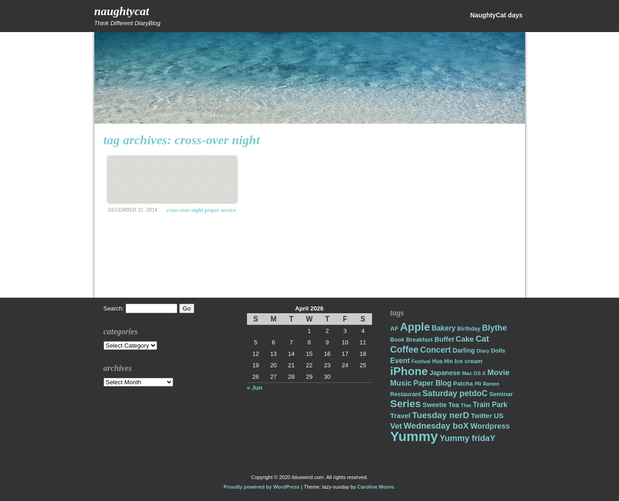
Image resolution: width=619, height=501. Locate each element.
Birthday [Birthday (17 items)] (469, 329)
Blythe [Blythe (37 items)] (494, 327)
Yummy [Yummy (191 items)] (414, 436)
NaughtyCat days (496, 15)
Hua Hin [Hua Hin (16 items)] (442, 361)
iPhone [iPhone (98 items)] (409, 371)
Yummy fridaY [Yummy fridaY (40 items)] (467, 438)
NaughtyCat (121, 11)
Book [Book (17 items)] (397, 340)
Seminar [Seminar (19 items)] (501, 394)
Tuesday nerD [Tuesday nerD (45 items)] (440, 415)
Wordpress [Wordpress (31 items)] (489, 426)
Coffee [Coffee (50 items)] (404, 349)
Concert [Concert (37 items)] (435, 349)
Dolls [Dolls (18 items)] (498, 350)
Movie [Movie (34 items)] (498, 372)
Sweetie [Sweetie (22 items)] (434, 404)
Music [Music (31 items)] (401, 383)
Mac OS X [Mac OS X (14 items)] (473, 373)
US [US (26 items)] (499, 415)
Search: (114, 308)
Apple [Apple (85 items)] (415, 327)
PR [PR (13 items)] (478, 384)
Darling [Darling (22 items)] (464, 350)
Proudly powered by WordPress (262, 487)
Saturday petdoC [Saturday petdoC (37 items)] (455, 393)
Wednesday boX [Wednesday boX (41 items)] (436, 425)
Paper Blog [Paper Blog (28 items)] (432, 383)
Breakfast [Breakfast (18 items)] (419, 339)
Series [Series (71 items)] (405, 403)
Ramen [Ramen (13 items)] (491, 384)
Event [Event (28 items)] (400, 361)
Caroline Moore (375, 487)
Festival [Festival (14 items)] (421, 361)
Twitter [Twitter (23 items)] (481, 415)
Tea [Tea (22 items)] (454, 404)
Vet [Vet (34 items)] (396, 426)
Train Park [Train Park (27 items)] (490, 404)
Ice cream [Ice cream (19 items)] (468, 361)
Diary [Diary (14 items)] (483, 351)
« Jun (255, 387)
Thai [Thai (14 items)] (465, 405)
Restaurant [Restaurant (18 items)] (405, 394)
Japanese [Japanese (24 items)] (444, 372)
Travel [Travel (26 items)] (400, 415)
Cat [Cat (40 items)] (482, 338)
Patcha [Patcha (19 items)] (463, 383)
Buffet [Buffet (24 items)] (444, 339)
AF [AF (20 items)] (394, 328)
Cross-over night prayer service (201, 210)
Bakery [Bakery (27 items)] (443, 328)
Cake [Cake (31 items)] (465, 339)
